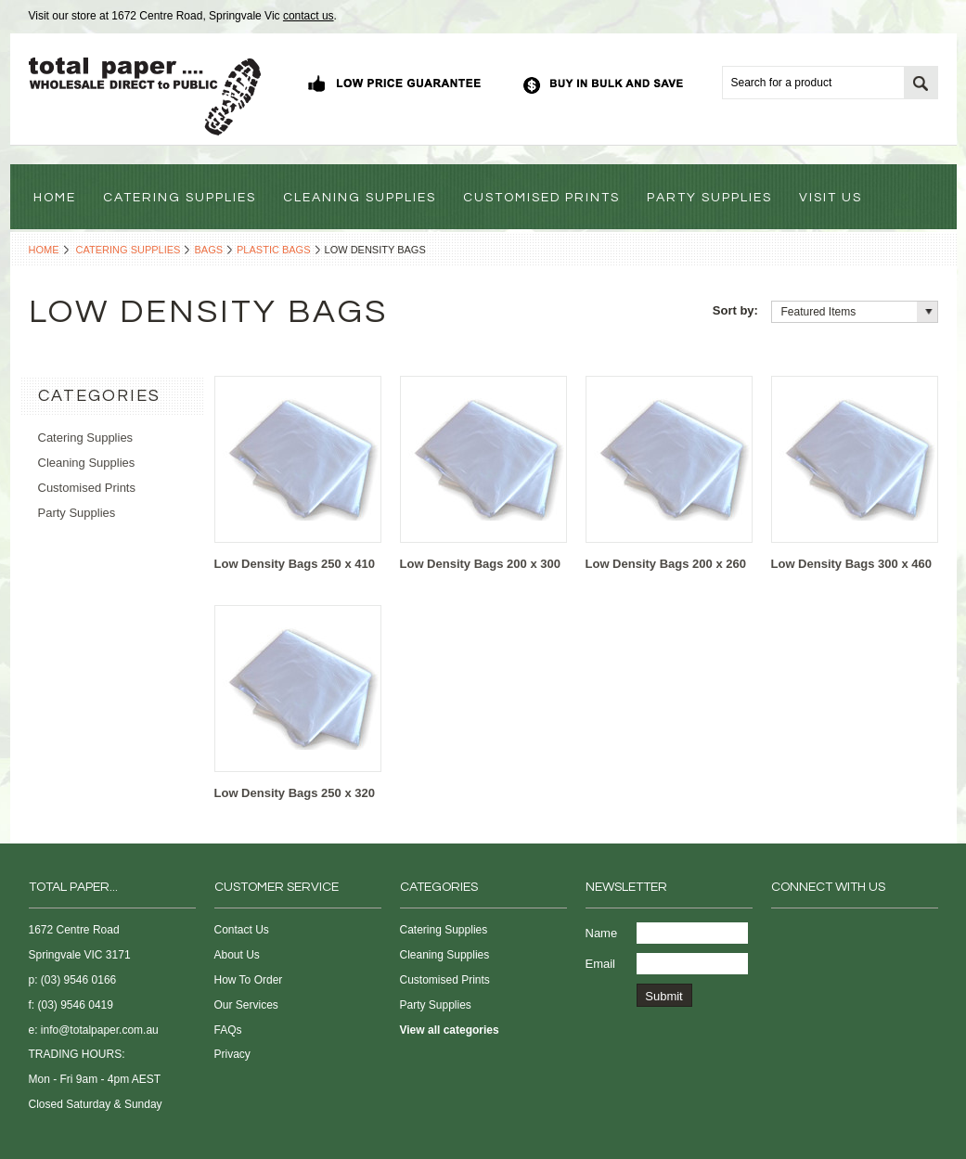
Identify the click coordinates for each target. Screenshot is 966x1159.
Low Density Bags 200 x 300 (480, 564)
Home (44, 249)
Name (602, 933)
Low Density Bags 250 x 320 (294, 793)
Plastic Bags (273, 249)
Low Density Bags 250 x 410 (294, 564)
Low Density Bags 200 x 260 (666, 564)
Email (601, 964)
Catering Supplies (128, 249)
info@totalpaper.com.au (100, 1030)
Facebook (782, 934)
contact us (308, 15)
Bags (208, 249)
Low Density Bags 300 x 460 (851, 564)
